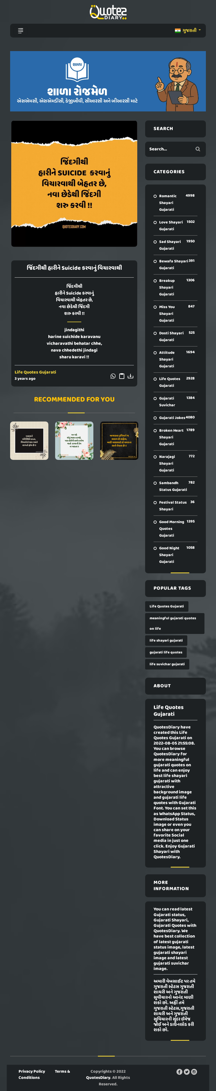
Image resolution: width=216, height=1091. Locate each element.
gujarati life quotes (166, 652)
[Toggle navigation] (21, 31)
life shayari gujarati (166, 641)
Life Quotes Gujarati (35, 372)
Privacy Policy (32, 1071)
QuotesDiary (98, 1077)
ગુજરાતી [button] (186, 30)
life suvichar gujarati (167, 664)
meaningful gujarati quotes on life (173, 623)
